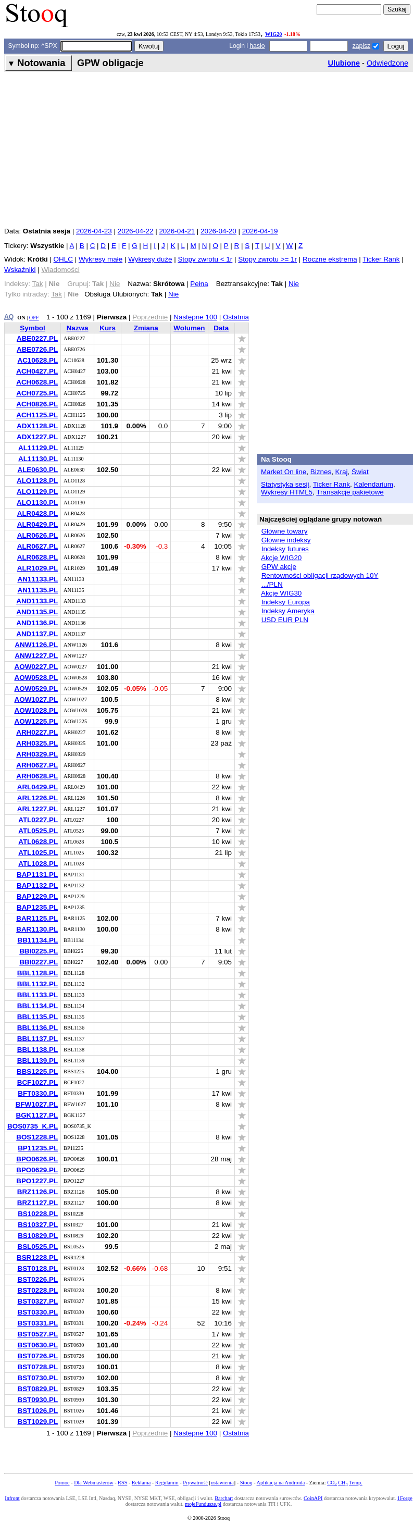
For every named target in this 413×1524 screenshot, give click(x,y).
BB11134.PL (37, 940)
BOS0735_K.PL (32, 1126)
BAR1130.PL (37, 929)
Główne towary (284, 531)
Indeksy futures (285, 549)
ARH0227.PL (37, 732)
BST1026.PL (37, 1411)
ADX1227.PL (37, 437)
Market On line (283, 472)
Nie (294, 284)
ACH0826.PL (37, 404)
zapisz (361, 45)
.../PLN (272, 584)
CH (342, 1482)
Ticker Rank (380, 259)
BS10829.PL (38, 1236)
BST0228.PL (37, 1290)
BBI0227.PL (38, 962)
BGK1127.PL (37, 1115)
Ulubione (344, 63)
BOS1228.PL (37, 1137)
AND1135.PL (37, 612)
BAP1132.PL (37, 885)
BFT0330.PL (38, 1093)
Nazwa (78, 328)
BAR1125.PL (37, 918)
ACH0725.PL (37, 393)
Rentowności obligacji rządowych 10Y (320, 575)
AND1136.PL (37, 623)
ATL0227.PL (38, 820)
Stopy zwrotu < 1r (205, 259)
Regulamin (167, 1482)
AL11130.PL (38, 459)
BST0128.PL (37, 1268)
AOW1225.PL (36, 721)
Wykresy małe (100, 259)
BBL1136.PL (37, 1028)
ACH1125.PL (37, 415)
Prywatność (195, 1482)
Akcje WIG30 (281, 593)
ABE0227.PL (37, 338)
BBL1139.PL (37, 1060)
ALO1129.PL (37, 491)
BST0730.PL (37, 1378)
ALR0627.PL (37, 546)
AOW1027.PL (36, 699)
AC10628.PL (37, 360)
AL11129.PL (38, 448)
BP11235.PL (38, 1148)
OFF (34, 317)
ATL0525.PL (38, 831)
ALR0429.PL (37, 524)
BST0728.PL (37, 1367)
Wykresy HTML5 (286, 492)
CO (331, 1482)
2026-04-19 (260, 231)
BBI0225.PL (38, 951)
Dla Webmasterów (93, 1482)
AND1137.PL (37, 634)
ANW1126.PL (36, 645)
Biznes (320, 472)
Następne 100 (195, 317)
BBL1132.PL (37, 984)
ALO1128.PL (37, 481)
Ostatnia (236, 317)
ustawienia (222, 1482)
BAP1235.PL (37, 907)
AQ (9, 316)
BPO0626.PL (37, 1159)
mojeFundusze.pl (203, 1504)
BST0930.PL (37, 1400)
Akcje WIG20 (281, 558)
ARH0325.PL (37, 743)
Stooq (246, 1482)
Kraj (341, 472)
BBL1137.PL (37, 1039)
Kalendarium (373, 484)
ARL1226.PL (37, 798)
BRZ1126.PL (37, 1192)
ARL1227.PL (37, 809)
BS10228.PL (38, 1214)
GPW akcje (278, 567)
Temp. (355, 1482)
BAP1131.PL (37, 874)
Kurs (107, 328)
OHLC (63, 259)
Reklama (141, 1482)
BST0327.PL (37, 1301)
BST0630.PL (37, 1345)
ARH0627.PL (37, 765)
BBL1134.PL (37, 1006)
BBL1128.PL (37, 973)
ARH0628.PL (37, 776)
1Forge (404, 1498)
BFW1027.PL (37, 1104)
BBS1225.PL (37, 1071)
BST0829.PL (37, 1389)
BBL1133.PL (37, 995)
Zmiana (146, 328)
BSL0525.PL (37, 1246)
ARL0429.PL (37, 787)
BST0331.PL (37, 1323)
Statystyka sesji (285, 484)
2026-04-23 (94, 231)
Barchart (224, 1498)
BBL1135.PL (37, 1017)
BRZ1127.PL (37, 1203)
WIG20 (273, 34)
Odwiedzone (387, 63)
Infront (12, 1498)
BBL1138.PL (37, 1050)
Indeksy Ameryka (288, 611)
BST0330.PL (37, 1312)
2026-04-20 (218, 231)
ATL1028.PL (38, 864)
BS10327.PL (38, 1225)
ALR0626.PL (37, 535)
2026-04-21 (177, 231)
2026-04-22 (136, 231)
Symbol (32, 328)
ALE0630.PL (37, 470)
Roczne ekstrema (330, 259)
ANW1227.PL (36, 656)
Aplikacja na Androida (281, 1482)
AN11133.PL (37, 579)
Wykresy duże (150, 259)
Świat (360, 472)
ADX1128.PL (37, 426)
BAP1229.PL (37, 896)
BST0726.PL (37, 1356)
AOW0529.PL (36, 688)
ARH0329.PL (37, 754)
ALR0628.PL (37, 557)
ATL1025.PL (38, 853)
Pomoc (62, 1482)
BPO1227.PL (37, 1181)
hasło (257, 45)
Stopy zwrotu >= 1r (267, 259)
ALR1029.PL (37, 568)
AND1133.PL (37, 601)
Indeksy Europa (285, 602)
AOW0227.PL (36, 667)
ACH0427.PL (37, 371)
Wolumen (189, 328)
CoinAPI (313, 1498)
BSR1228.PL (37, 1257)
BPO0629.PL (37, 1170)
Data (221, 328)
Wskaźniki (19, 270)
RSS (122, 1482)
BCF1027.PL (37, 1082)
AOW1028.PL (36, 710)
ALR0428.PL (37, 513)
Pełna (199, 284)
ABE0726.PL (37, 349)
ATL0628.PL (38, 842)
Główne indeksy (286, 540)
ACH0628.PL (37, 382)
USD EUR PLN (284, 620)
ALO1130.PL (37, 502)
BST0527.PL (37, 1334)
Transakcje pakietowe (349, 492)
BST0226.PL (37, 1279)
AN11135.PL (37, 590)
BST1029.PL (37, 1422)
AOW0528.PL (36, 678)
